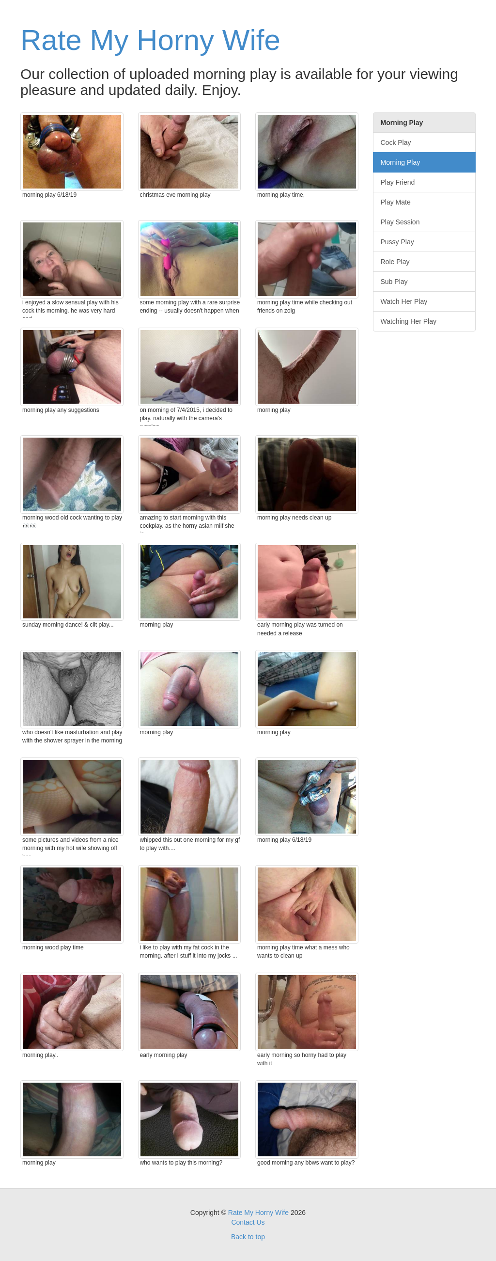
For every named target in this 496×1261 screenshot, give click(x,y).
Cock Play (396, 142)
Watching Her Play (408, 321)
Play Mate (396, 202)
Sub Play (394, 281)
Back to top (248, 1237)
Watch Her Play (404, 301)
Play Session (400, 222)
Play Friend (398, 182)
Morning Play (400, 162)
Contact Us (247, 1222)
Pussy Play (397, 242)
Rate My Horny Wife (150, 40)
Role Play (395, 262)
